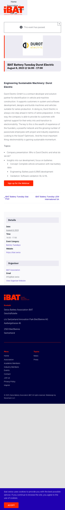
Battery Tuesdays (13, 245)
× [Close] (59, 24)
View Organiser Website (16, 281)
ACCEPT (11, 505)
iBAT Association (13, 270)
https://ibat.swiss (13, 252)
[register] (18, 183)
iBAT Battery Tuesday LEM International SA (47, 197)
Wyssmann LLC (9, 398)
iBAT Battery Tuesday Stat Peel (16, 197)
